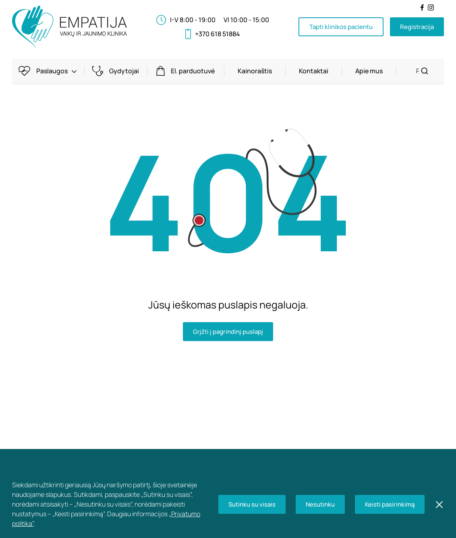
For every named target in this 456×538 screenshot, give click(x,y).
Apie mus (369, 70)
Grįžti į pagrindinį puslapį (228, 331)
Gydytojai (118, 71)
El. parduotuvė (188, 71)
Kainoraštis (255, 70)
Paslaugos (50, 71)
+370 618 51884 (217, 33)
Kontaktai (313, 70)
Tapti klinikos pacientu (341, 27)
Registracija (417, 27)
